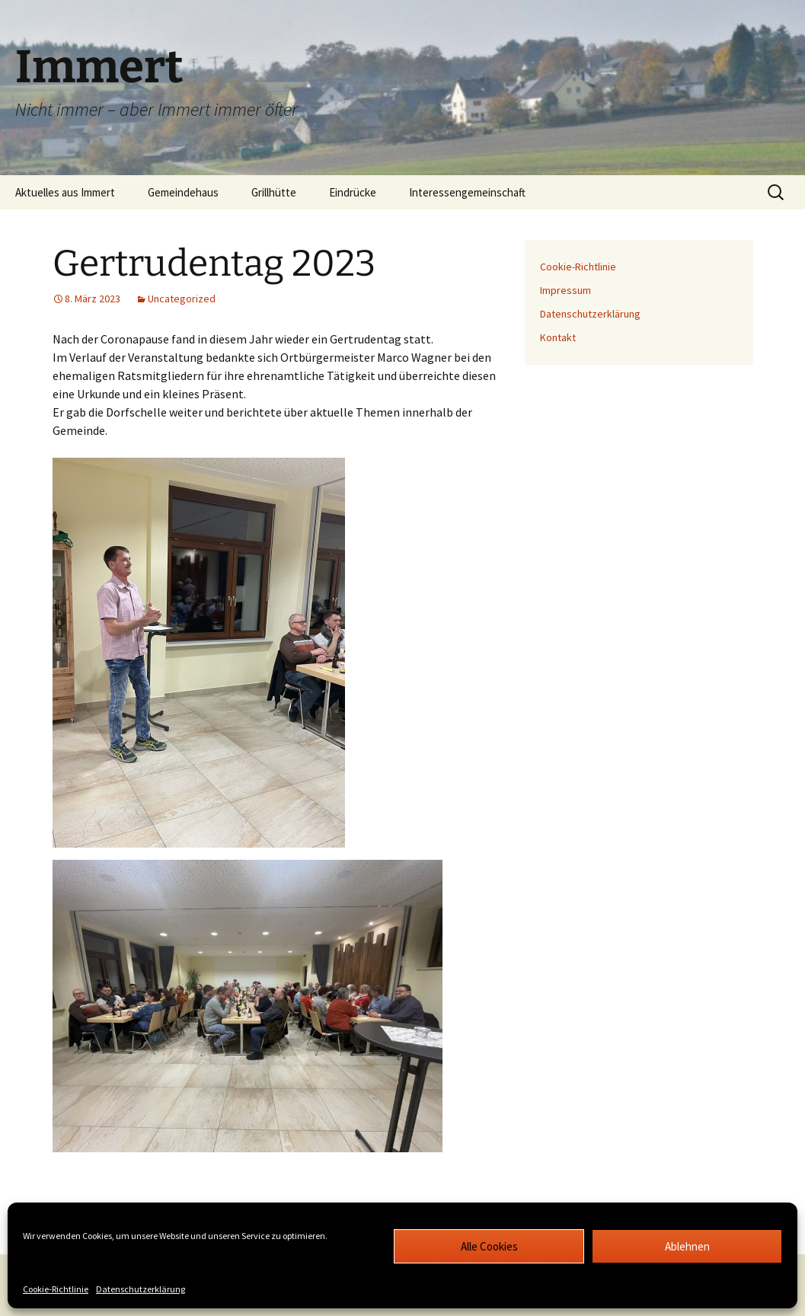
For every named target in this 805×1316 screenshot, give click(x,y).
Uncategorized (182, 298)
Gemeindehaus (183, 192)
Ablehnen (687, 1246)
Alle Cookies (489, 1246)
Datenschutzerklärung (140, 1289)
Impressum (565, 290)
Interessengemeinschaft (467, 192)
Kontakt (558, 337)
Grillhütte (273, 192)
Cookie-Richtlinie (55, 1289)
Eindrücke (352, 192)
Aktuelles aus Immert (65, 192)
